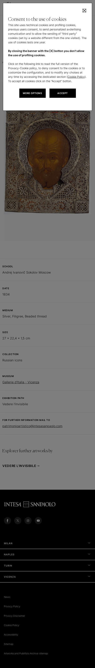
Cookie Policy (76, 76)
